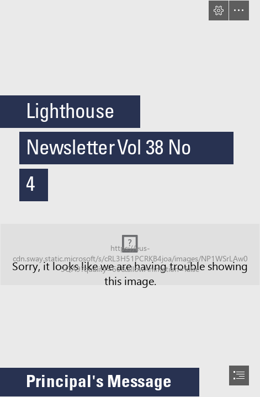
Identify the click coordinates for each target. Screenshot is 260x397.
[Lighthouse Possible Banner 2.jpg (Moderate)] (130, 254)
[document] (130, 198)
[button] (219, 10)
